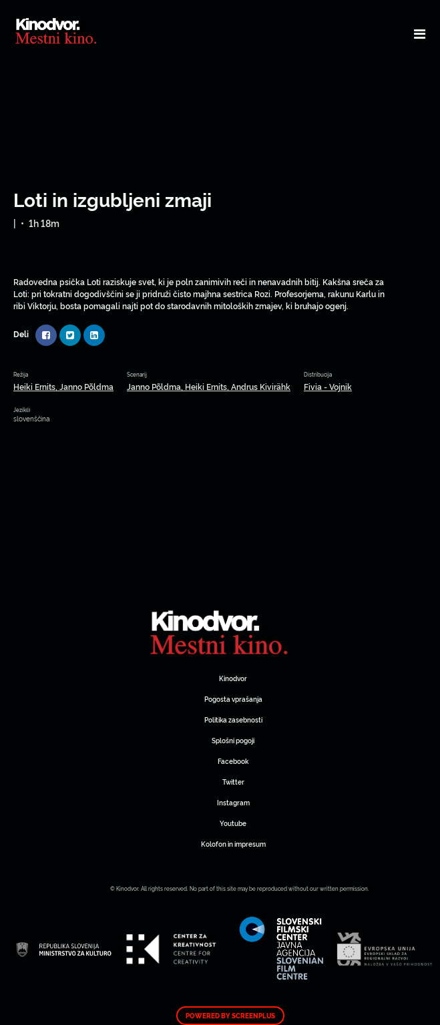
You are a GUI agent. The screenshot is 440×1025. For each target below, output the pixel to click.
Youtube (233, 823)
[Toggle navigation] (419, 33)
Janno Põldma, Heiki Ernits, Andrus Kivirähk (208, 386)
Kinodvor (233, 678)
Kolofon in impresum (233, 843)
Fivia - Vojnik (328, 386)
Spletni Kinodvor (220, 631)
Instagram (233, 802)
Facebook (233, 761)
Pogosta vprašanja (233, 698)
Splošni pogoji (233, 740)
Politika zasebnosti (233, 719)
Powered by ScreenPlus (230, 1015)
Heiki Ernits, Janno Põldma (63, 386)
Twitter (233, 781)
